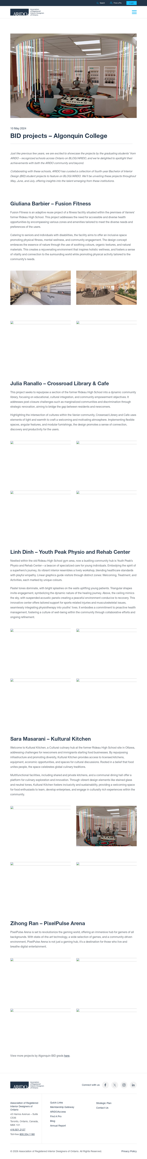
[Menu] (134, 12)
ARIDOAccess (58, 1111)
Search (101, 3)
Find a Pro (116, 3)
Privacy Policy (129, 1151)
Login (131, 3)
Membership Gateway (62, 1107)
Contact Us (102, 1107)
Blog (52, 1121)
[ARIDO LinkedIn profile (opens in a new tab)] (133, 1085)
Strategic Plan (103, 1103)
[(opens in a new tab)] (114, 1085)
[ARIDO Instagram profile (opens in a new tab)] (124, 1085)
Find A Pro (55, 1116)
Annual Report (58, 1125)
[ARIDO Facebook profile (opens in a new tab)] (105, 1085)
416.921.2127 (17, 1129)
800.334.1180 (27, 1134)
